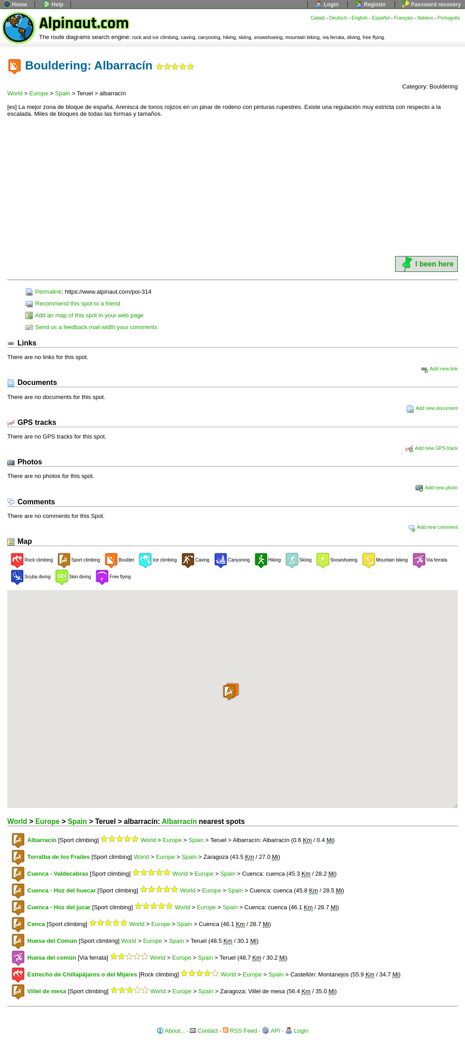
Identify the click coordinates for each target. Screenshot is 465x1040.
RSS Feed (240, 1030)
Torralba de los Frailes (58, 856)
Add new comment (433, 527)
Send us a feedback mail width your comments (91, 327)
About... (171, 1030)
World (15, 93)
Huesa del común (51, 957)
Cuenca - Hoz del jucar (58, 907)
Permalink (43, 291)
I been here (426, 264)
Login (327, 4)
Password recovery (431, 4)
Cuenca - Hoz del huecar (61, 890)
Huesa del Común (52, 940)
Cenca (36, 924)
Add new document (432, 408)
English (359, 17)
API (271, 1030)
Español (381, 17)
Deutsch (338, 17)
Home (15, 4)
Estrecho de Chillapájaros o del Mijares (82, 974)
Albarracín (179, 821)
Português (449, 17)
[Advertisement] (232, 186)
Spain (62, 93)
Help (53, 4)
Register (370, 4)
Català (318, 17)
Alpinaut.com (84, 23)
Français (403, 17)
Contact (204, 1030)
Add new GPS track (432, 448)
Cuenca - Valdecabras (57, 873)
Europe (39, 93)
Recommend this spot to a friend (72, 303)
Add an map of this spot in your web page (84, 315)
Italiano (425, 17)
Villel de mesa (46, 991)
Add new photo (437, 487)
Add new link (439, 368)
